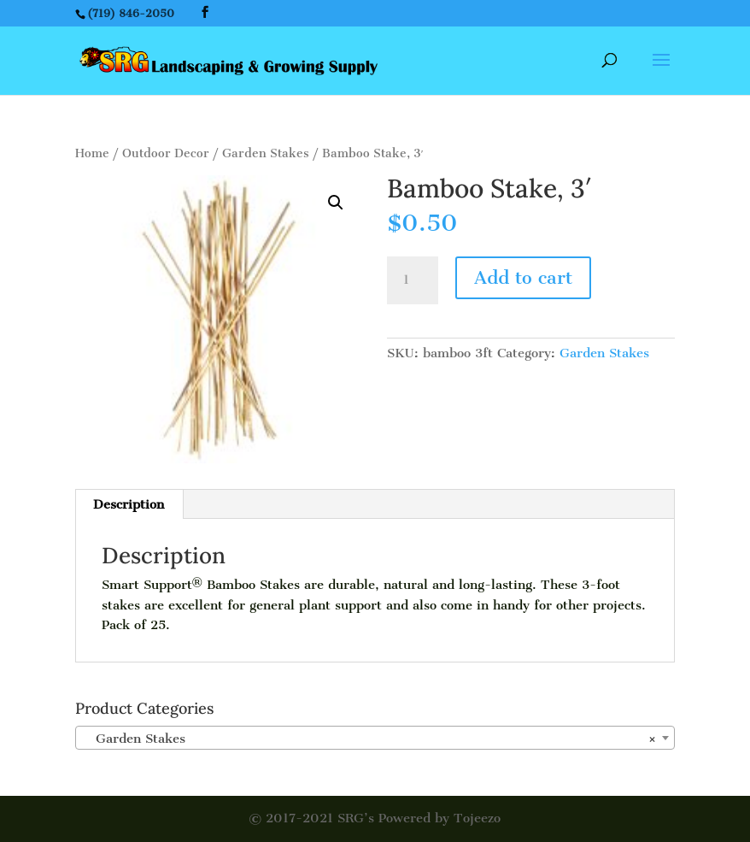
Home (92, 153)
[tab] (129, 504)
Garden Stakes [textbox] (370, 739)
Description (128, 504)
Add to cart (523, 277)
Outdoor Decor (165, 153)
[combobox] (375, 738)
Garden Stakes (265, 153)
